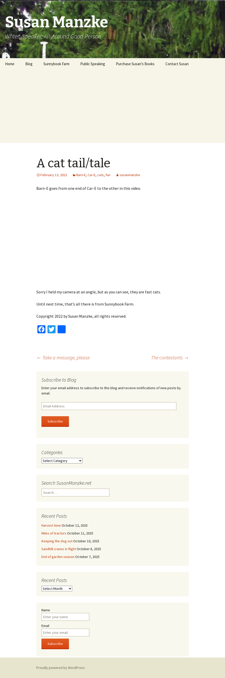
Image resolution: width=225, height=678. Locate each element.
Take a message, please (63, 357)
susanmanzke (129, 175)
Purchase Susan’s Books (135, 63)
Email (45, 625)
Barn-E (81, 175)
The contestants (170, 357)
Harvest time (51, 525)
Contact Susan (177, 63)
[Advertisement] (112, 107)
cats (100, 175)
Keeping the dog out (56, 541)
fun (108, 175)
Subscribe (55, 421)
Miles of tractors (53, 533)
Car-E (91, 175)
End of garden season (57, 556)
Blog (29, 63)
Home (9, 63)
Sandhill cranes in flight (58, 549)
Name (45, 610)
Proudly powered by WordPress (60, 667)
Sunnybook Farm (56, 63)
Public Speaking (92, 63)
